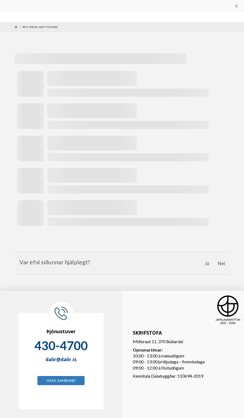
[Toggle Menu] (122, 6)
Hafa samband (61, 380)
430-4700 (61, 345)
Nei (221, 263)
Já (206, 263)
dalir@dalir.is (61, 359)
